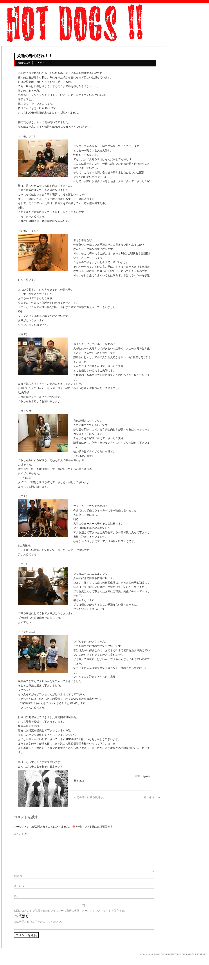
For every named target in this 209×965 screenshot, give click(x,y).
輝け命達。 (152, 797)
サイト (18, 896)
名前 (18, 875)
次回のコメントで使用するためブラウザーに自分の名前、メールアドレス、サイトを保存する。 (70, 910)
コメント (20, 833)
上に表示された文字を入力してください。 (39, 921)
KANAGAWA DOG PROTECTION (164, 954)
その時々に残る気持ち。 (89, 797)
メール (19, 886)
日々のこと (41, 62)
